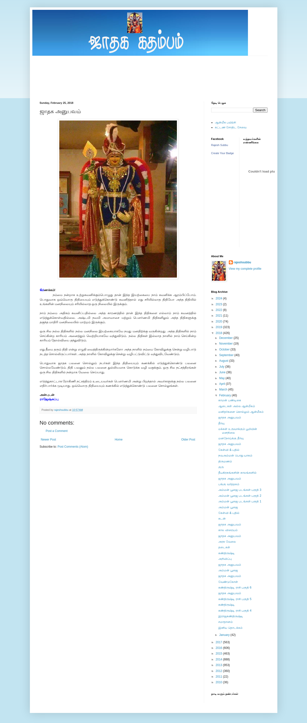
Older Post (188, 439)
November (226, 343)
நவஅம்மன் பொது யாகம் (235, 455)
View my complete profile (245, 268)
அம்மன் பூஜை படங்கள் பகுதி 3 (239, 490)
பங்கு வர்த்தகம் (228, 484)
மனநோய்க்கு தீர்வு (230, 438)
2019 (219, 327)
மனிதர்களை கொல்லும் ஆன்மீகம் (241, 412)
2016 (219, 648)
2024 (219, 298)
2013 (219, 665)
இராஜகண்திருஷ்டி (230, 616)
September (226, 355)
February (225, 395)
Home (119, 439)
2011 (219, 676)
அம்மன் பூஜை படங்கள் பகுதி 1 (239, 501)
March (223, 389)
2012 (219, 671)
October (224, 349)
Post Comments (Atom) (73, 446)
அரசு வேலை (227, 541)
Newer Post (48, 439)
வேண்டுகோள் (228, 582)
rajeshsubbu (61, 409)
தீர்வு (221, 423)
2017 (219, 642)
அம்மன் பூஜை (228, 507)
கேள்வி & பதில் (228, 450)
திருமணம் (225, 461)
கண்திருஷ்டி (226, 553)
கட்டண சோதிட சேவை (231, 127)
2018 (219, 333)
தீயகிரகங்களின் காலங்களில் (237, 472)
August (224, 360)
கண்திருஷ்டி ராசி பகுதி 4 (234, 610)
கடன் (222, 518)
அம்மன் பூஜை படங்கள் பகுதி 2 (239, 495)
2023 (219, 304)
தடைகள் (224, 547)
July (222, 366)
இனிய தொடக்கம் (230, 627)
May (222, 378)
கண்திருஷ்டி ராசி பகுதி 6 (234, 587)
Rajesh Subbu (219, 145)
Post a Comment (57, 431)
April (222, 384)
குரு (221, 467)
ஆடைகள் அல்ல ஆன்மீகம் (236, 406)
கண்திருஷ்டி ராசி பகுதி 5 (234, 599)
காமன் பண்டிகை (229, 400)
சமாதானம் (225, 622)
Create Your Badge (222, 153)
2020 (219, 321)
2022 (219, 310)
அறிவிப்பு (225, 559)
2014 (219, 659)
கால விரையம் (227, 530)
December (226, 338)
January (224, 635)
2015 (219, 653)
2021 (219, 315)
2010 (219, 682)
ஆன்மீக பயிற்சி (225, 122)
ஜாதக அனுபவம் (229, 417)
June (222, 372)
